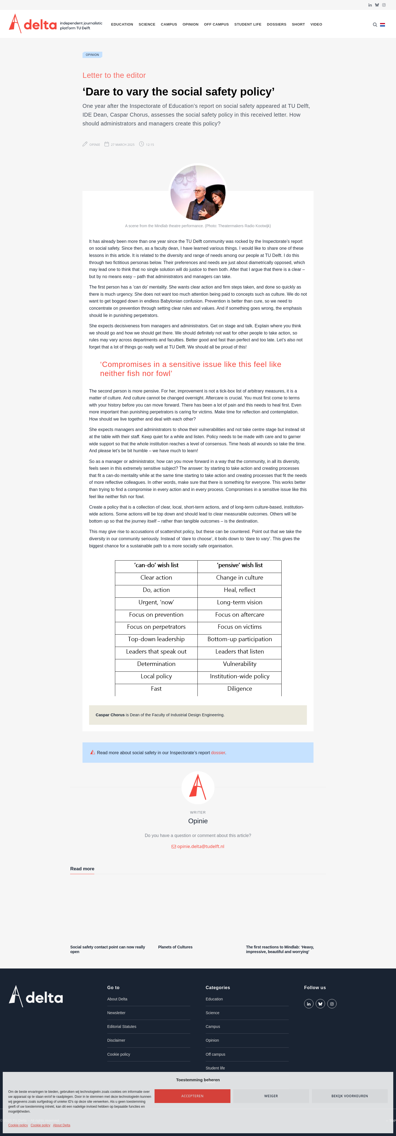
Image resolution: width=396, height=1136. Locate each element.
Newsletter (116, 1013)
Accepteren (193, 1096)
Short (298, 24)
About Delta (61, 1125)
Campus (169, 24)
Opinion (191, 24)
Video (316, 24)
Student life (248, 24)
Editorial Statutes (121, 1026)
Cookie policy (18, 1125)
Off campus (216, 24)
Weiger (271, 1096)
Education (122, 24)
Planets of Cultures (175, 947)
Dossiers (277, 24)
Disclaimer (116, 1040)
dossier (218, 752)
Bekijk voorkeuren (349, 1096)
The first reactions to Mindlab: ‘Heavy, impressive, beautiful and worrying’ (280, 949)
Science (147, 24)
